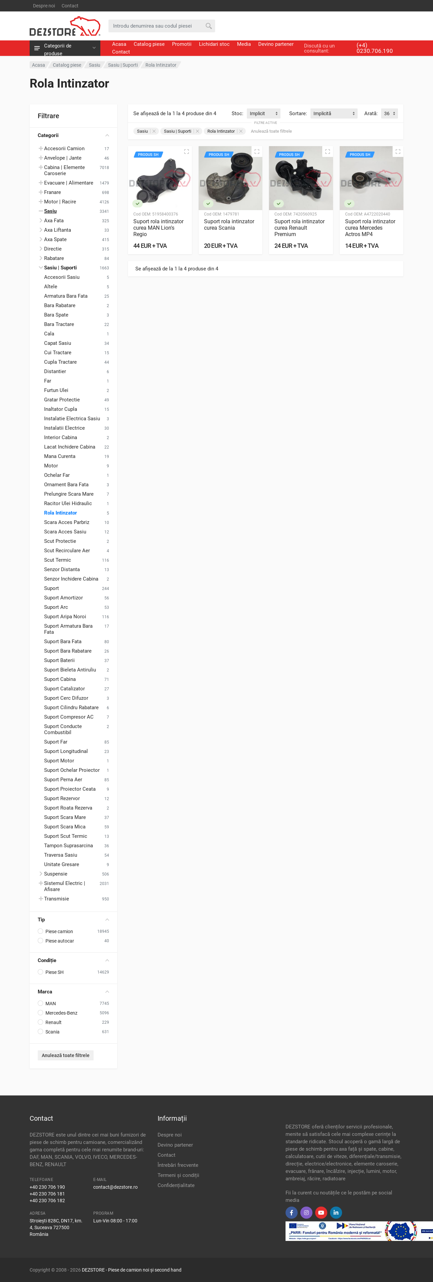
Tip (73, 920)
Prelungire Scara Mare (69, 494)
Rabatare (54, 258)
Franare (52, 192)
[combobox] (263, 113)
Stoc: (237, 113)
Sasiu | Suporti (181, 131)
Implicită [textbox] (322, 113)
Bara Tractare (59, 324)
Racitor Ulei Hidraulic (68, 503)
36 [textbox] (387, 113)
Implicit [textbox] (257, 113)
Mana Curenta (59, 456)
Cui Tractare (57, 353)
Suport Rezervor (62, 798)
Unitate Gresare (61, 864)
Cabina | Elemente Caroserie (64, 170)
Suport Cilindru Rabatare (71, 707)
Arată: (371, 113)
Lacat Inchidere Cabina (69, 447)
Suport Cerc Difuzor (66, 698)
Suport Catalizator (64, 689)
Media (244, 44)
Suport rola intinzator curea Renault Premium (299, 227)
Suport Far (55, 742)
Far (47, 381)
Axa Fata (54, 221)
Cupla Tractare (60, 362)
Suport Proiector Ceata (70, 789)
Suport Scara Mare (65, 817)
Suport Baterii (59, 660)
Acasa (119, 44)
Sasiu (146, 131)
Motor (51, 466)
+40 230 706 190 (47, 1187)
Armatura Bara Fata (66, 296)
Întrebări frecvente (178, 1165)
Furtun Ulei (56, 390)
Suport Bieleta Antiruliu (70, 670)
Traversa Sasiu (60, 855)
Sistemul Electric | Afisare (64, 886)
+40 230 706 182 (47, 1200)
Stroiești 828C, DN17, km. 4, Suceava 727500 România (56, 1227)
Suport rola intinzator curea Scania (229, 224)
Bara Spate (56, 315)
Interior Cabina (60, 437)
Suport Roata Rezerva (68, 808)
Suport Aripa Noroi (65, 617)
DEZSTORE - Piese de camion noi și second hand (131, 1270)
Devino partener (276, 44)
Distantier (55, 371)
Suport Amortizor (63, 598)
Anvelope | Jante (62, 158)
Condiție (73, 960)
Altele (50, 287)
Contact (70, 5)
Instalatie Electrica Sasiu (72, 419)
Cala (49, 334)
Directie (53, 249)
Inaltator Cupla (60, 409)
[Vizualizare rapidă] (186, 151)
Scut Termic (57, 560)
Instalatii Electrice (64, 428)
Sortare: (298, 113)
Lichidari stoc (214, 44)
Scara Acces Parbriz (66, 522)
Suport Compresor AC (69, 717)
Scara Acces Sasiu (65, 532)
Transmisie (56, 899)
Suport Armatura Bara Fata (68, 629)
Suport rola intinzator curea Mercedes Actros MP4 (370, 227)
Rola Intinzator (60, 513)
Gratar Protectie (62, 400)
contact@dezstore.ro (115, 1187)
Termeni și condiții (178, 1175)
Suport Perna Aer (63, 780)
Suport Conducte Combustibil (63, 729)
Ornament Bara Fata (66, 485)
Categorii (73, 135)
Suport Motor (59, 761)
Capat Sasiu (57, 343)
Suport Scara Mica (65, 827)
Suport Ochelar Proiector (72, 770)
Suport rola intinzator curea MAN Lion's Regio (158, 227)
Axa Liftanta (57, 230)
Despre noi (44, 5)
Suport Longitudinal (66, 751)
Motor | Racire (60, 202)
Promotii (182, 44)
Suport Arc (56, 607)
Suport (51, 588)
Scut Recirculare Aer (67, 551)
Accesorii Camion (64, 148)
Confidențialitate (176, 1185)
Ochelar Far (57, 475)
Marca (73, 992)
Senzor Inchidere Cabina (71, 579)
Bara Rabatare (59, 305)
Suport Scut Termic (65, 836)
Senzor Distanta (62, 569)
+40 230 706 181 (47, 1193)
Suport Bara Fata (62, 641)
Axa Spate (55, 239)
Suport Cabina (60, 679)
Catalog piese (149, 44)
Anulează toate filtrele (66, 1055)
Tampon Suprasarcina (68, 846)
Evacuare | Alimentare (68, 183)
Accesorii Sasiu (61, 277)
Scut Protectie (60, 541)
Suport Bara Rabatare (68, 651)
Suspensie (55, 874)
